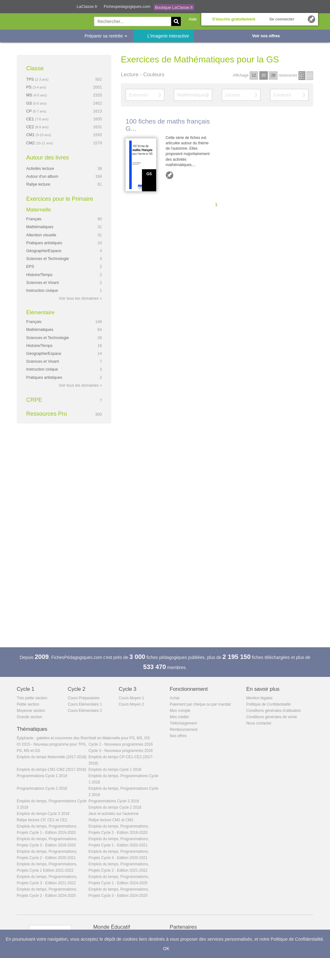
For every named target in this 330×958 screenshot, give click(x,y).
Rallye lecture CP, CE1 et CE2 (42, 820)
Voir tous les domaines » (80, 298)
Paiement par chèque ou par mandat (200, 704)
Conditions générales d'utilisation (273, 710)
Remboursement (183, 729)
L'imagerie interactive (168, 35)
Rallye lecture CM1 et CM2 (111, 820)
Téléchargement (183, 723)
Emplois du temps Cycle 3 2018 (43, 813)
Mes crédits (179, 717)
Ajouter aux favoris (169, 175)
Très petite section (32, 698)
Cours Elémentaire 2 (85, 710)
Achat (174, 698)
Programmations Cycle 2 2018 (42, 788)
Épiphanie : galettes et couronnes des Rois (52, 738)
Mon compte (180, 710)
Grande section (29, 717)
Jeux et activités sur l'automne (114, 813)
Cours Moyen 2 (131, 704)
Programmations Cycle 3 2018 (114, 801)
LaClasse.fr (87, 6)
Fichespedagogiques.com (127, 6)
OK (166, 948)
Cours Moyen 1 (131, 698)
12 (254, 75)
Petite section (28, 704)
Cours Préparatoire (83, 698)
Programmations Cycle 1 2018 (42, 776)
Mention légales (259, 698)
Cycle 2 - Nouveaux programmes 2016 (121, 744)
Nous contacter (259, 723)
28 (273, 75)
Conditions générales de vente (271, 717)
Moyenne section (31, 710)
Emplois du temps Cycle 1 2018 (115, 769)
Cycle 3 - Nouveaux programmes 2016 (121, 750)
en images (309, 75)
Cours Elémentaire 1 (85, 704)
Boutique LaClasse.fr (174, 7)
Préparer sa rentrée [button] (106, 35)
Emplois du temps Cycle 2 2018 (115, 807)
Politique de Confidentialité (268, 704)
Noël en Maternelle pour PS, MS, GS (119, 738)
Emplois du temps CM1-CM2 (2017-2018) (51, 769)
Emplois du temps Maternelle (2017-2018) (51, 757)
